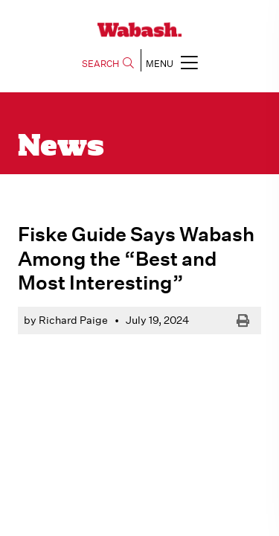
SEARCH (108, 63)
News (61, 147)
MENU (172, 62)
